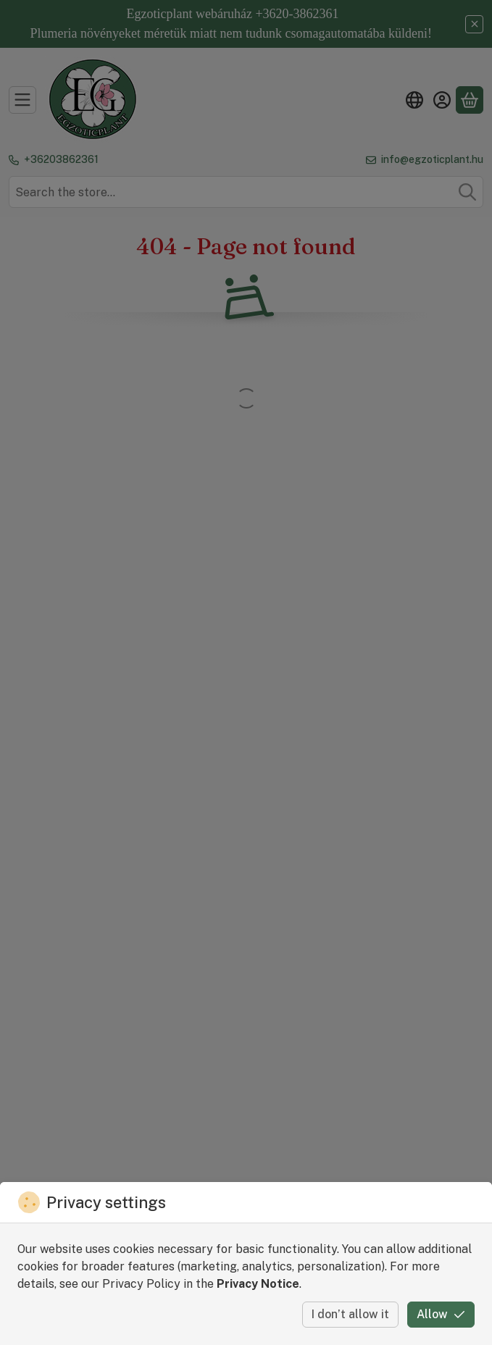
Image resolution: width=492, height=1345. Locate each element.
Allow (441, 1314)
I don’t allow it (350, 1314)
